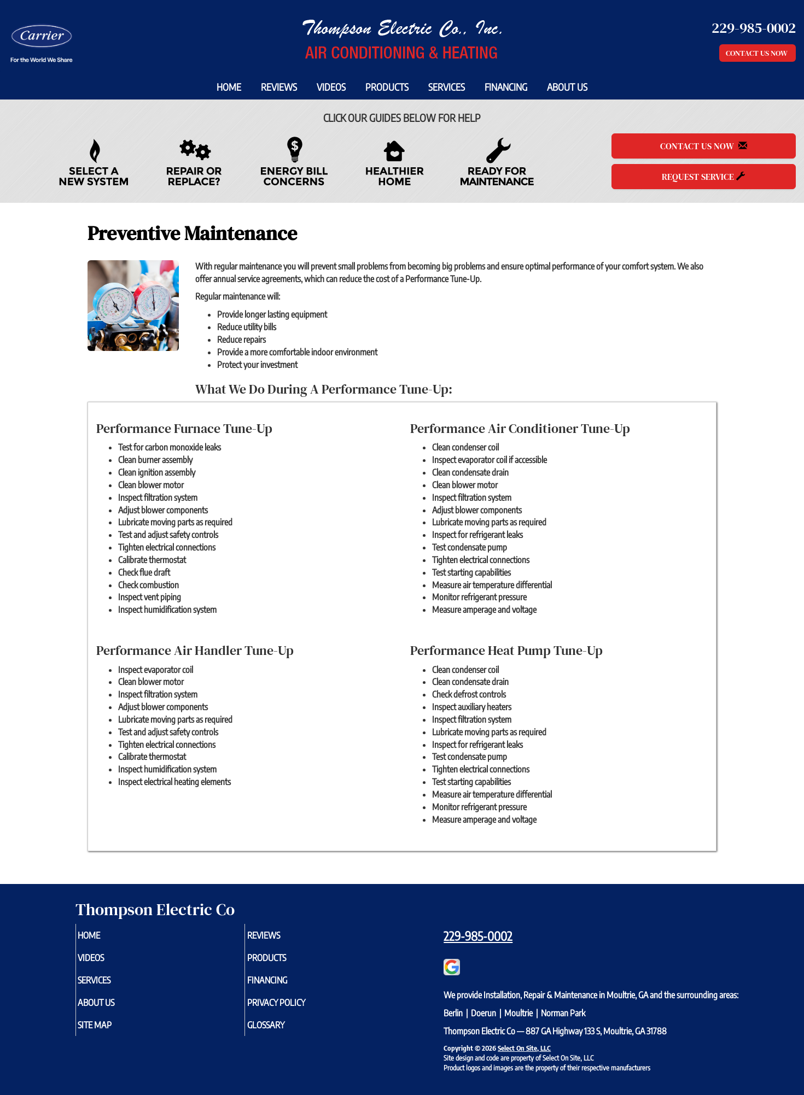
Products (387, 87)
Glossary (283, 1032)
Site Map (112, 1032)
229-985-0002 (478, 936)
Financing (506, 87)
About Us (567, 87)
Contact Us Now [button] (757, 53)
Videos (331, 87)
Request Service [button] (703, 177)
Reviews (279, 87)
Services (446, 87)
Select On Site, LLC (524, 1048)
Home (229, 87)
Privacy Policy (295, 1008)
